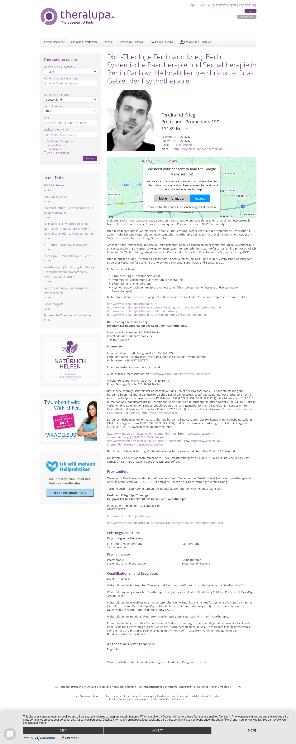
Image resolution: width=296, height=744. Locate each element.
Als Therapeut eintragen (68, 686)
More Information (172, 198)
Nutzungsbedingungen (124, 686)
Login (250, 11)
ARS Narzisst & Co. (55, 196)
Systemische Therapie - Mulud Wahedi (68, 315)
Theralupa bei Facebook (96, 686)
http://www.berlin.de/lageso (159, 413)
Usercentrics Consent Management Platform (189, 207)
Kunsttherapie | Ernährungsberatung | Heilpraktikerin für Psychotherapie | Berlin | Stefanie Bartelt (69, 272)
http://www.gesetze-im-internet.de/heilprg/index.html (142, 433)
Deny (63, 730)
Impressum (171, 686)
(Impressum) (198, 662)
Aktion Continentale (221, 686)
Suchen (90, 158)
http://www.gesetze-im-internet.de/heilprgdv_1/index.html (144, 441)
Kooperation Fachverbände (193, 686)
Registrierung (247, 5)
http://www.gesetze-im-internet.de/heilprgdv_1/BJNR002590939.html (164, 442)
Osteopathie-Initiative (131, 42)
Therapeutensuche (53, 42)
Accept (200, 198)
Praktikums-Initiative (162, 42)
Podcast (107, 42)
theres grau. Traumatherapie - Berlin (67, 256)
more (252, 730)
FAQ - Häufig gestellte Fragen (217, 5)
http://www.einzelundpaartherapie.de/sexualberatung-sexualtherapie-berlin (156, 315)
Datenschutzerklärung (150, 686)
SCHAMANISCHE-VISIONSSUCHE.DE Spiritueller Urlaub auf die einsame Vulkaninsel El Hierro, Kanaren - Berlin (68, 228)
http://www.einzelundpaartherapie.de (198, 149)
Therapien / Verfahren (84, 42)
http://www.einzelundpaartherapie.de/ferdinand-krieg (142, 311)
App (193, 5)
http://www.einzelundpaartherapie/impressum (180, 374)
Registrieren (246, 16)
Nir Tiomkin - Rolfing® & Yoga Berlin (67, 244)
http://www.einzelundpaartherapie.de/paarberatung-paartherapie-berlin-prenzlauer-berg (165, 307)
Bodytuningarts (53, 304)
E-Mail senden (183, 145)
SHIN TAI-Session (54, 185)
